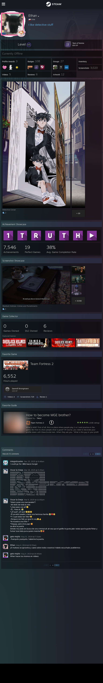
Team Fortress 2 (42, 364)
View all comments (10, 454)
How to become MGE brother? (48, 415)
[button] (24, 44)
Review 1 (43, 397)
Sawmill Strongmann (20, 388)
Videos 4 (11, 397)
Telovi (39, 418)
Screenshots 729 (27, 397)
